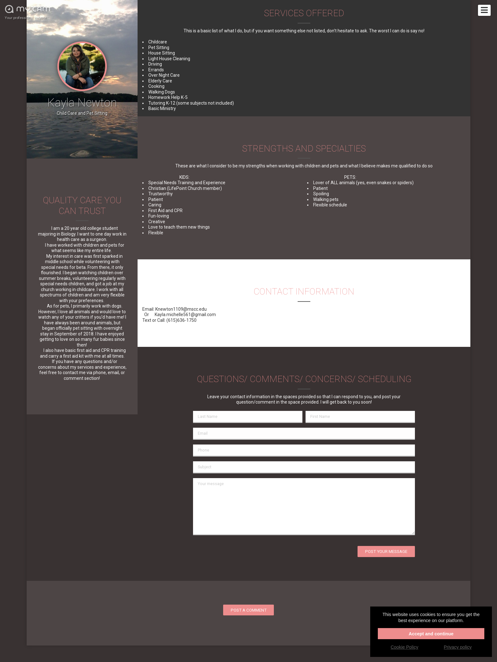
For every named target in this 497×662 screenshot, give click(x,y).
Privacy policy (458, 647)
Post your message (386, 551)
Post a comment (249, 610)
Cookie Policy (404, 647)
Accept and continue (431, 633)
